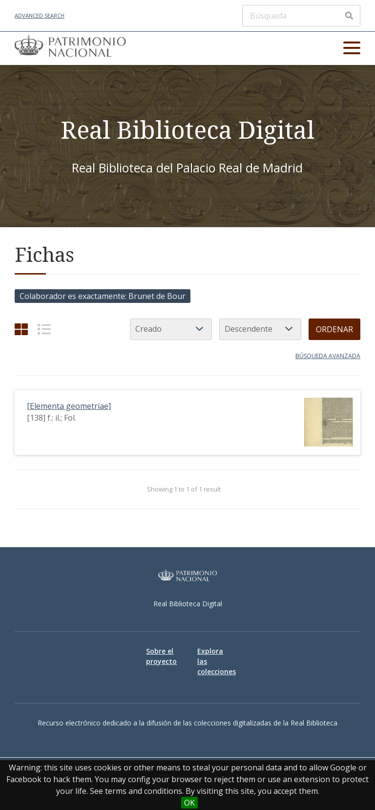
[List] (44, 329)
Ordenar (334, 329)
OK (189, 802)
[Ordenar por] (171, 329)
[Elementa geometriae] (69, 406)
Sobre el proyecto (161, 656)
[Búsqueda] (301, 15)
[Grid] (21, 329)
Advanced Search (39, 15)
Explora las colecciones (213, 661)
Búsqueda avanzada (327, 356)
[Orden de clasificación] (260, 329)
